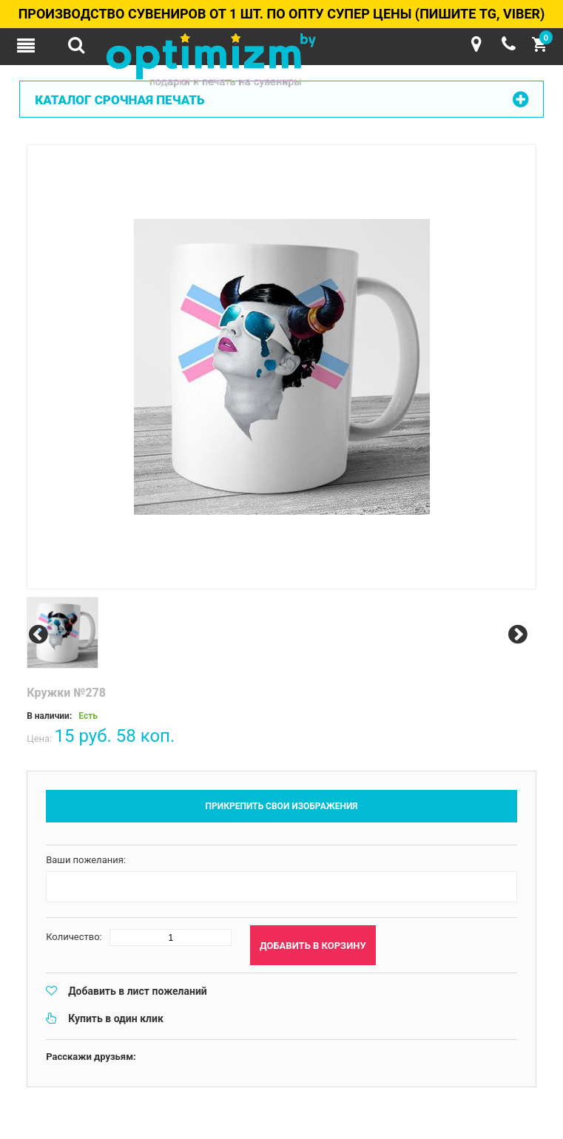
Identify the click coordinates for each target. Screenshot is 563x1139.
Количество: (74, 936)
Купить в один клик (115, 1018)
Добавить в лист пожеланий (137, 991)
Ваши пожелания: (86, 859)
